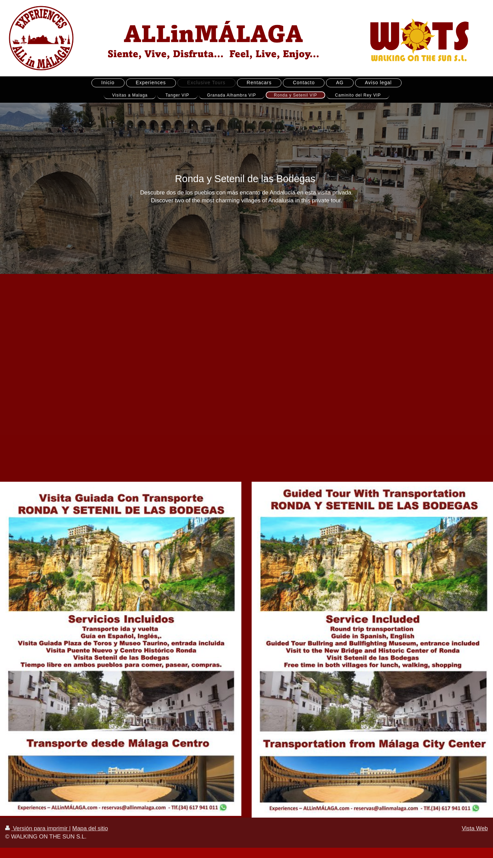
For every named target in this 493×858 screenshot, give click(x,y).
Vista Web (475, 828)
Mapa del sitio (90, 828)
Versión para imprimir (37, 828)
